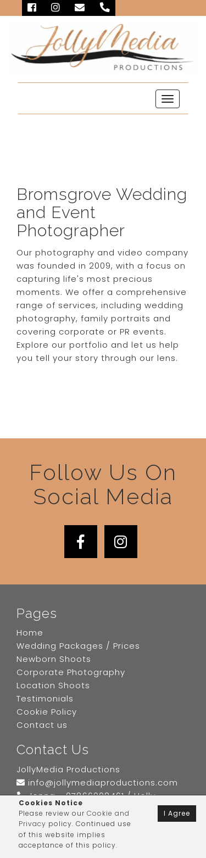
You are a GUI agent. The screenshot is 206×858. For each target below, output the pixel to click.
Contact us (42, 725)
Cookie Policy (46, 711)
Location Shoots (53, 685)
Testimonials (45, 698)
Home (29, 632)
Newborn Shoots (53, 659)
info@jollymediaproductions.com (97, 782)
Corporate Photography (70, 672)
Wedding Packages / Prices (78, 645)
